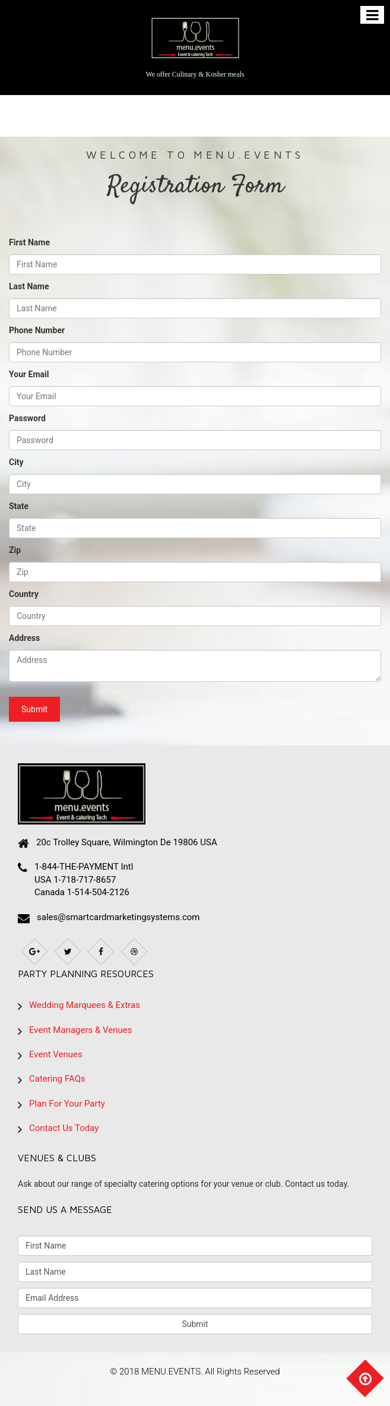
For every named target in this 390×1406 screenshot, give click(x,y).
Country (24, 594)
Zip (15, 550)
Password (27, 418)
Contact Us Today (64, 1128)
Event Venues (56, 1054)
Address (24, 638)
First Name (29, 242)
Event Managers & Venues (80, 1030)
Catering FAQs (57, 1078)
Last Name (29, 286)
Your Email (29, 374)
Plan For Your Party (67, 1103)
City (16, 462)
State (18, 506)
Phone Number (37, 330)
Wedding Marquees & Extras (84, 1005)
